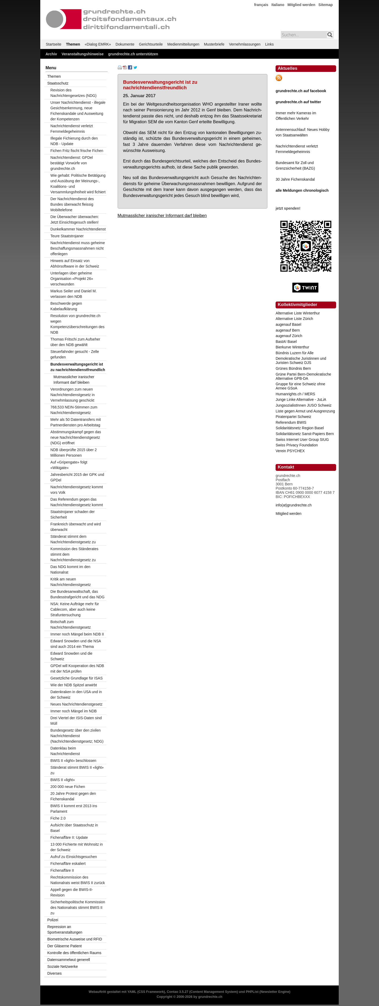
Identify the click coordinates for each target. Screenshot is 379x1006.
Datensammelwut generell (68, 960)
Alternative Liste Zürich (294, 319)
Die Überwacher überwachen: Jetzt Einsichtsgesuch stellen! (75, 219)
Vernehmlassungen (245, 44)
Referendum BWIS (291, 422)
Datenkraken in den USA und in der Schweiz (76, 694)
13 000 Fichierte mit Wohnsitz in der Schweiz (77, 847)
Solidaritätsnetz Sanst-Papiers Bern (305, 434)
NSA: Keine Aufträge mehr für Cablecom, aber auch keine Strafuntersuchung (75, 609)
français (261, 5)
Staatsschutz (57, 83)
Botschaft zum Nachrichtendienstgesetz (71, 624)
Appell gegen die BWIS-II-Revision (72, 892)
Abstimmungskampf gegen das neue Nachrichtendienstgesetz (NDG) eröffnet (76, 437)
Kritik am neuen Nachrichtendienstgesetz (71, 582)
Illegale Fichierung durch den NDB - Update (74, 141)
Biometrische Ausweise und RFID (74, 939)
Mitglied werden (301, 5)
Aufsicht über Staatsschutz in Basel (74, 828)
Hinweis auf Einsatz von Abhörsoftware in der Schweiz (75, 263)
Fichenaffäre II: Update (69, 837)
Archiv (51, 54)
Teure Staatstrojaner (67, 236)
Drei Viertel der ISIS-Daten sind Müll (76, 721)
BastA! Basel (286, 341)
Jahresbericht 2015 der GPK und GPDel (77, 477)
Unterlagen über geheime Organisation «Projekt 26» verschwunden (72, 278)
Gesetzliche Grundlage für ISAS (77, 678)
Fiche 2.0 (58, 818)
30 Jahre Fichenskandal (295, 179)
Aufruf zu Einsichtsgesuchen (74, 857)
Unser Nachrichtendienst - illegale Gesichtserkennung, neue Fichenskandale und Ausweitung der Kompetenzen (78, 110)
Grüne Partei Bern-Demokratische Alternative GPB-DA (303, 376)
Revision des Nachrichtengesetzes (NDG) (74, 93)
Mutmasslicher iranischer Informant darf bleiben (162, 215)
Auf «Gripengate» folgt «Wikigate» (69, 465)
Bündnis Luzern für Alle (294, 353)
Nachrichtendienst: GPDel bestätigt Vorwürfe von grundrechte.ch (72, 163)
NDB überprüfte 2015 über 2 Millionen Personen (74, 452)
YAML (131, 992)
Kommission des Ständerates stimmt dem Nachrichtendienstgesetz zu (74, 554)
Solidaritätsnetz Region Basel (300, 428)
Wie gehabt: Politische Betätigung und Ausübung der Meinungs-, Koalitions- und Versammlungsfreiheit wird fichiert (78, 183)
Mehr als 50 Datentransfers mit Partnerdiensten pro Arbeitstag (76, 422)
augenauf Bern (288, 330)
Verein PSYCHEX (290, 451)
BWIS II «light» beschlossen (73, 760)
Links (269, 44)
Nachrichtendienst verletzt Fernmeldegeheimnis (72, 129)
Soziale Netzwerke (62, 966)
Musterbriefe (214, 44)
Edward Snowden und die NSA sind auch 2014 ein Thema (76, 644)
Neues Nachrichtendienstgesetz (77, 704)
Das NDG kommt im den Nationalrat (71, 569)
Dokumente (125, 44)
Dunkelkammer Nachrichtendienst (78, 229)
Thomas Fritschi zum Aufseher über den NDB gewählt (75, 342)
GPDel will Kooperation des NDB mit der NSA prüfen (77, 668)
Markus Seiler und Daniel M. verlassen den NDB (74, 294)
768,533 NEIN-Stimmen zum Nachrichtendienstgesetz (74, 410)
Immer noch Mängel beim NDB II (77, 634)
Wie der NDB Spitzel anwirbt (74, 685)
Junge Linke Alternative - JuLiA (301, 399)
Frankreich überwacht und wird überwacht (76, 527)
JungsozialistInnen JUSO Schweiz (303, 405)
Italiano (277, 5)
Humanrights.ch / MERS (295, 394)
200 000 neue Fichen (68, 787)
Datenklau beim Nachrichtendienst (65, 751)
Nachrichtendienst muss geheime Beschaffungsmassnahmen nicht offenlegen (78, 248)
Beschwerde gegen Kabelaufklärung (66, 306)
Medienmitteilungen (183, 44)
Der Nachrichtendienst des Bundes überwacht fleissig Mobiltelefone (72, 204)
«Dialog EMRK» (98, 44)
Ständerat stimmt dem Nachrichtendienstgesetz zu (73, 539)
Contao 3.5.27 (177, 992)
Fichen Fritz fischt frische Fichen (77, 151)
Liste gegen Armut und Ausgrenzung (305, 411)
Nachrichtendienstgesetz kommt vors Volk (77, 490)
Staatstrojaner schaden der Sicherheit (73, 514)
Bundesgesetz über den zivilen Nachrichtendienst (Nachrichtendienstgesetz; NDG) (77, 735)
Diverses (54, 973)
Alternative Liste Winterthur (298, 313)
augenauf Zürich (289, 336)
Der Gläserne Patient (64, 946)
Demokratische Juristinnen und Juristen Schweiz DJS (301, 360)
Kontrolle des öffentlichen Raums (74, 953)
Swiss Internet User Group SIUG (302, 439)
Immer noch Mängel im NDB (74, 711)
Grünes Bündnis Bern (293, 368)
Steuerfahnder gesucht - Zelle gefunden (75, 354)
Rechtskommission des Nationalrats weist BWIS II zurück (78, 880)
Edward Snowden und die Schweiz (72, 656)
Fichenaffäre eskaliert (68, 863)
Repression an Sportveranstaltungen (64, 929)
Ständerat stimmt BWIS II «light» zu (77, 770)
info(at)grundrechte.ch (294, 505)
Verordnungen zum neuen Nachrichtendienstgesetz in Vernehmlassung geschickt (73, 394)
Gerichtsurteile (151, 44)
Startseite (53, 44)
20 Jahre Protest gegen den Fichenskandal (73, 796)
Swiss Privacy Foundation (297, 445)
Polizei (52, 920)
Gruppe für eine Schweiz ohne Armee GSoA (300, 386)
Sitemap (325, 5)
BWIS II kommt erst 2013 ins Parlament (74, 808)
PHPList (252, 992)
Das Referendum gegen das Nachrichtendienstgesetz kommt (77, 502)
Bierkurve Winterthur (292, 347)
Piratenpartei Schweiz (293, 417)
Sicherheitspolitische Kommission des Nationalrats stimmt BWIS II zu (78, 907)
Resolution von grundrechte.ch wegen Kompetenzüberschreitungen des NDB (77, 324)
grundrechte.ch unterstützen (133, 54)
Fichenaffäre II (62, 870)
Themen (73, 44)
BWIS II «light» (63, 780)
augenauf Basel (288, 324)
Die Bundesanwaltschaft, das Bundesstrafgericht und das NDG (77, 594)
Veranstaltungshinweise (83, 54)
